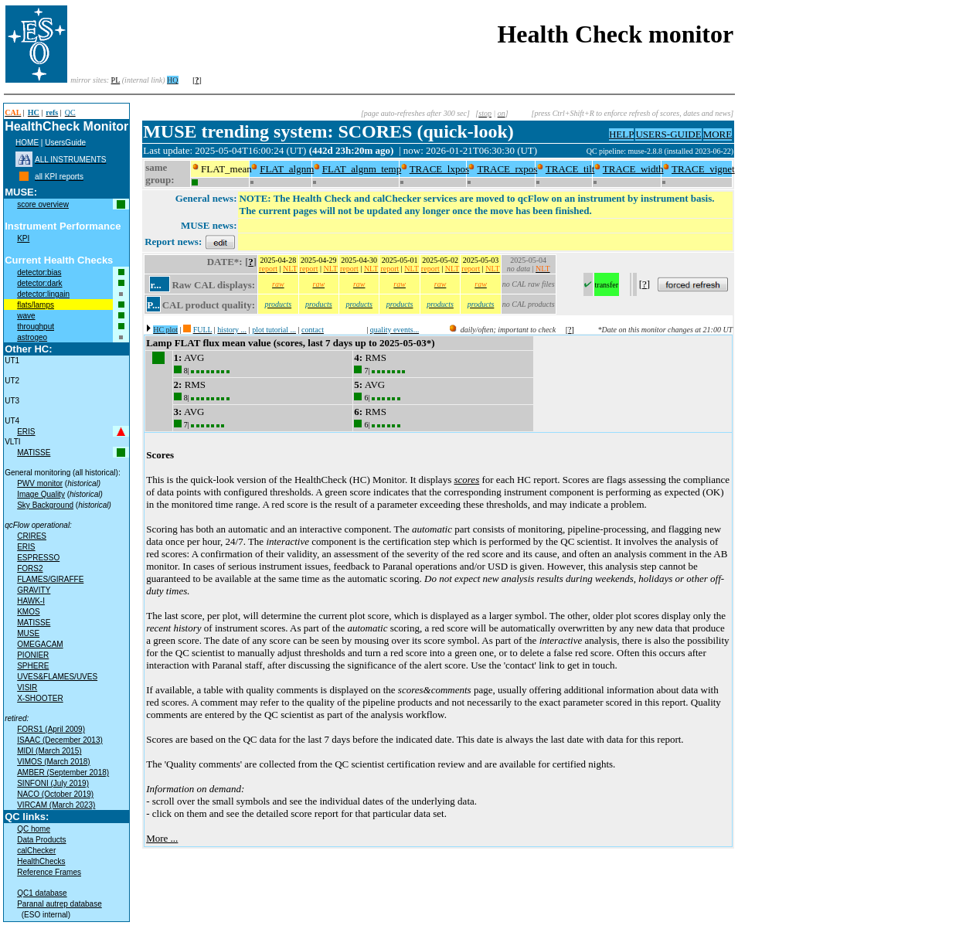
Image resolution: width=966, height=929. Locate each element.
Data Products (41, 839)
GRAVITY (33, 590)
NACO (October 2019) (55, 794)
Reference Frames (49, 872)
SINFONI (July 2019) (53, 783)
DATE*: (225, 261)
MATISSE (33, 452)
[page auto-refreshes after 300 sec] (415, 113)
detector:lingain (43, 294)
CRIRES (31, 536)
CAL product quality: (208, 305)
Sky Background (45, 505)
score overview (43, 204)
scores (466, 479)
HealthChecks (41, 861)
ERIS (26, 431)
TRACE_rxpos (507, 169)
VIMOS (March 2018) (53, 761)
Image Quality (41, 494)
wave (26, 315)
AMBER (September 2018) (63, 772)
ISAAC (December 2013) (60, 740)
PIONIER (33, 655)
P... (153, 305)
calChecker (36, 850)
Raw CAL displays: (213, 285)
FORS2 (30, 568)
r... (155, 285)
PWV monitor (40, 483)
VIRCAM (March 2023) (56, 805)
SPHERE (33, 666)
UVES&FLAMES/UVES (57, 676)
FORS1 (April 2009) (51, 729)
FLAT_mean (226, 169)
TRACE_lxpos (439, 169)
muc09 (575, 151)
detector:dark (39, 283)
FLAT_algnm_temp (362, 169)
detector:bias (39, 272)
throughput (35, 326)
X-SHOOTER (40, 698)
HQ (172, 80)
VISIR (27, 687)
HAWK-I (31, 601)
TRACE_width (633, 169)
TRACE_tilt (570, 169)
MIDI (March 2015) (49, 751)
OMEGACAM (40, 644)
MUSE (28, 633)
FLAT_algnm (287, 169)
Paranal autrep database (59, 904)
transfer (607, 285)
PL (116, 80)
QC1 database (42, 893)
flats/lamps (35, 305)
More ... (162, 838)
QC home (33, 829)
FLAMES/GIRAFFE (50, 579)
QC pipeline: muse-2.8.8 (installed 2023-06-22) (660, 151)
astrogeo (32, 337)
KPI (23, 238)
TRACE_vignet (703, 169)
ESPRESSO (38, 557)
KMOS (28, 611)
